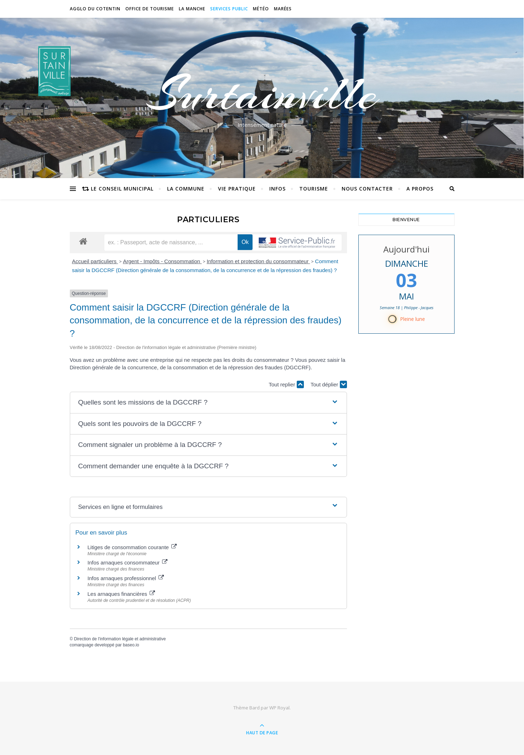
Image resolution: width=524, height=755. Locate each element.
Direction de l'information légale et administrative (120, 638)
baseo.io (131, 644)
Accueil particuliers (95, 261)
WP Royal (279, 707)
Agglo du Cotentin (95, 9)
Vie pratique (237, 188)
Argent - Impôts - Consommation (162, 261)
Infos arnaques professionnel (126, 578)
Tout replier (286, 384)
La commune (185, 188)
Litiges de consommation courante (132, 547)
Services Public (229, 9)
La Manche (192, 9)
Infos (277, 188)
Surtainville (262, 93)
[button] (208, 402)
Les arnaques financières (121, 594)
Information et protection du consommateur (258, 261)
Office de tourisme (149, 9)
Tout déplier (329, 384)
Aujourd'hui (406, 249)
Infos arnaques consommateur (128, 562)
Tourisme (313, 188)
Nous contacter (367, 188)
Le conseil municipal (122, 188)
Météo (261, 9)
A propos (420, 188)
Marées (283, 9)
